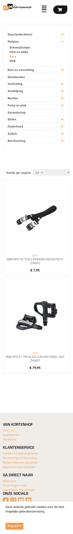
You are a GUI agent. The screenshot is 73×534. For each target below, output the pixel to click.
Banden (35, 98)
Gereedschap (17, 112)
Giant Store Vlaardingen (19, 490)
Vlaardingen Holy (15, 485)
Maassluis (9, 481)
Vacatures (10, 439)
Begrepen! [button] (14, 525)
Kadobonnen (11, 435)
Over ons (9, 430)
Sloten (35, 119)
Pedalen (35, 41)
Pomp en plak (35, 105)
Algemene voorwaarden (19, 467)
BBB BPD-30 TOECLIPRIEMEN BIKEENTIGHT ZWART (35, 259)
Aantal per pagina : (19, 172)
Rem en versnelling (35, 69)
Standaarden (16, 77)
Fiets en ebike (19, 52)
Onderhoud (35, 126)
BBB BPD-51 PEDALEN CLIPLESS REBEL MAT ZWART (35, 356)
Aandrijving (35, 91)
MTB (12, 61)
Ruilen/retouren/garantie (20, 462)
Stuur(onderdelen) (35, 34)
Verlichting (35, 83)
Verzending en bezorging (20, 458)
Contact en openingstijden (20, 453)
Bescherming (35, 140)
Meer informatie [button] (16, 516)
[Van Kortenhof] (17, 7)
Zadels (35, 133)
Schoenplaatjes (20, 47)
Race (13, 56)
